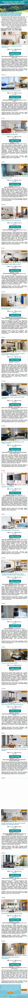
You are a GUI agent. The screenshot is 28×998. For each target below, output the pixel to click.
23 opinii (14, 465)
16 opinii (14, 327)
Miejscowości (18, 13)
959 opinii (20, 509)
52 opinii (24, 281)
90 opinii (19, 192)
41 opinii (25, 947)
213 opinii (24, 236)
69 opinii (21, 147)
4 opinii (18, 857)
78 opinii (25, 901)
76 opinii (22, 554)
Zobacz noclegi (15, 54)
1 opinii (12, 419)
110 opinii (24, 102)
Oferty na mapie (11, 13)
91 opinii (19, 646)
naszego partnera (19, 71)
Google (18, 985)
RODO (13, 990)
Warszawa (24, 33)
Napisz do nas (14, 995)
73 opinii (25, 733)
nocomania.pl (25, 0)
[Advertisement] (14, 815)
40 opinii (14, 781)
